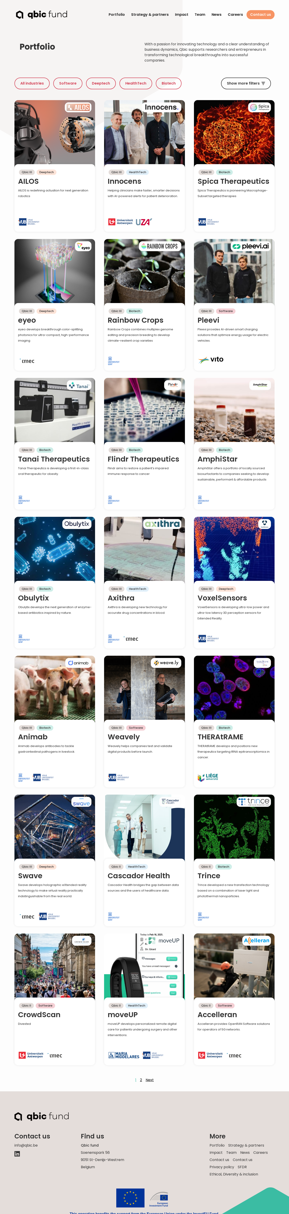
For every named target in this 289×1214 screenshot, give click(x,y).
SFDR (242, 1167)
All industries (32, 83)
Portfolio (117, 14)
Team (200, 14)
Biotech (169, 83)
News (216, 14)
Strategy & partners (150, 14)
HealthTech (135, 83)
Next (150, 1080)
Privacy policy (222, 1167)
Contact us (260, 14)
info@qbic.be (26, 1145)
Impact (181, 14)
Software (68, 83)
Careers (235, 14)
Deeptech (101, 83)
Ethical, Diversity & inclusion (234, 1174)
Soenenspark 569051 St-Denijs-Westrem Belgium (102, 1160)
